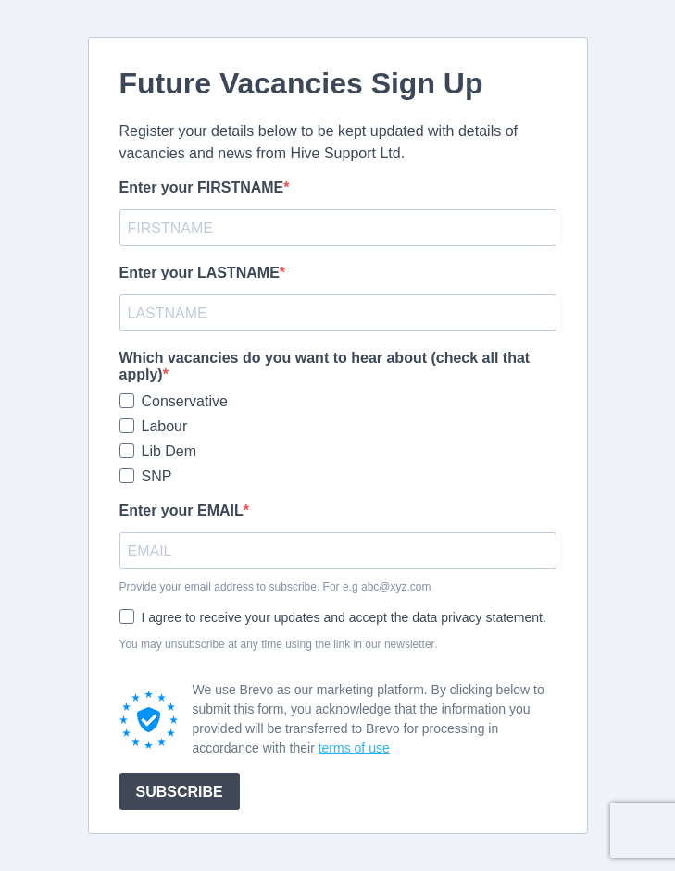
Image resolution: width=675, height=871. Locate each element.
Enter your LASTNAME (199, 272)
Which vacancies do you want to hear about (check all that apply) (325, 366)
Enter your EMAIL (181, 510)
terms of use (354, 747)
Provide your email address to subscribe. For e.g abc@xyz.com (275, 586)
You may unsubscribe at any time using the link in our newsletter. (278, 644)
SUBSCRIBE (179, 792)
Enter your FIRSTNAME (201, 187)
